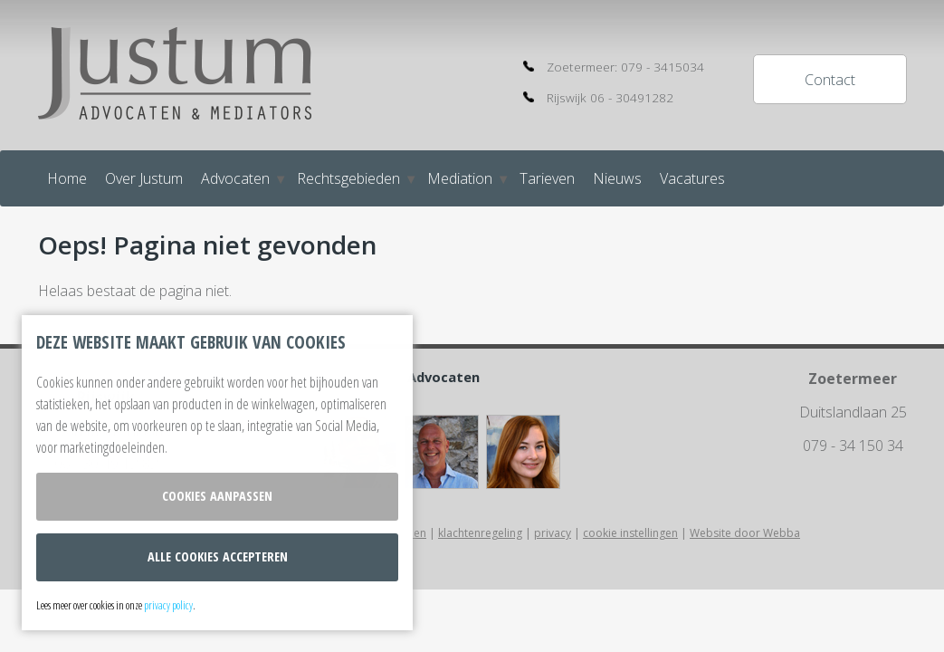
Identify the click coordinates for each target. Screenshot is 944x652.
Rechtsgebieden (348, 178)
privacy (552, 533)
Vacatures (692, 178)
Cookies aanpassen (217, 495)
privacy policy (168, 605)
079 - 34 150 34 (853, 445)
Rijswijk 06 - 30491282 (610, 97)
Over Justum (144, 178)
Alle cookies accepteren (218, 556)
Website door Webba (745, 533)
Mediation (459, 178)
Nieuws (617, 178)
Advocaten (235, 178)
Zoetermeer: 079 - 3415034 (625, 66)
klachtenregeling (480, 533)
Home (67, 178)
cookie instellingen (630, 533)
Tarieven (547, 178)
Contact (830, 80)
